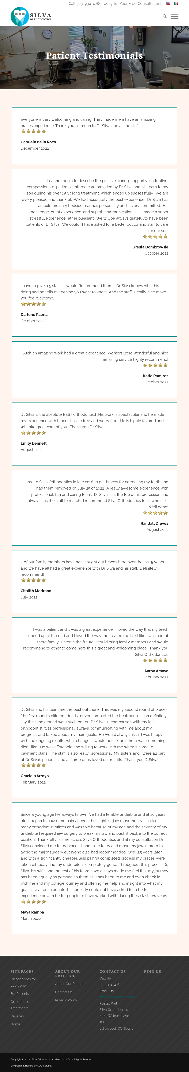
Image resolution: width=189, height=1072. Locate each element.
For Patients (20, 994)
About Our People (69, 984)
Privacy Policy (66, 1000)
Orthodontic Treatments (20, 1005)
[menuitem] (163, 16)
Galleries (17, 1016)
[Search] (163, 16)
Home (15, 1024)
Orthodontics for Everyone (23, 982)
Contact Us (63, 992)
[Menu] (172, 16)
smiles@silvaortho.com (117, 997)
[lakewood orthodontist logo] (31, 16)
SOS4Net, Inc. (44, 1065)
